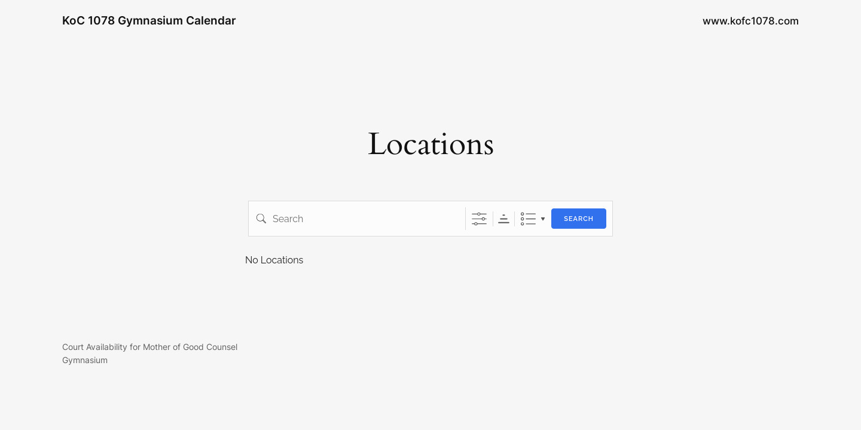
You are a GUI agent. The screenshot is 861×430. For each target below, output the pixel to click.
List (528, 218)
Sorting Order (503, 218)
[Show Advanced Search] (479, 218)
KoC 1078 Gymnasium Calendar (149, 20)
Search (579, 219)
